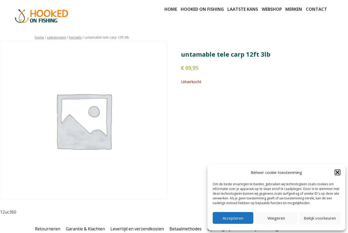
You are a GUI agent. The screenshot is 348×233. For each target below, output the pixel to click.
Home (170, 9)
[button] (337, 172)
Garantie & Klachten (85, 229)
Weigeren (276, 218)
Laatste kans (242, 9)
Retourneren (47, 229)
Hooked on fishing (202, 9)
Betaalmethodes (185, 229)
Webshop (272, 9)
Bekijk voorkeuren (320, 218)
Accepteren (233, 218)
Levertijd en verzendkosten (137, 229)
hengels (75, 37)
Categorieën (56, 37)
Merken (293, 9)
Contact (316, 9)
